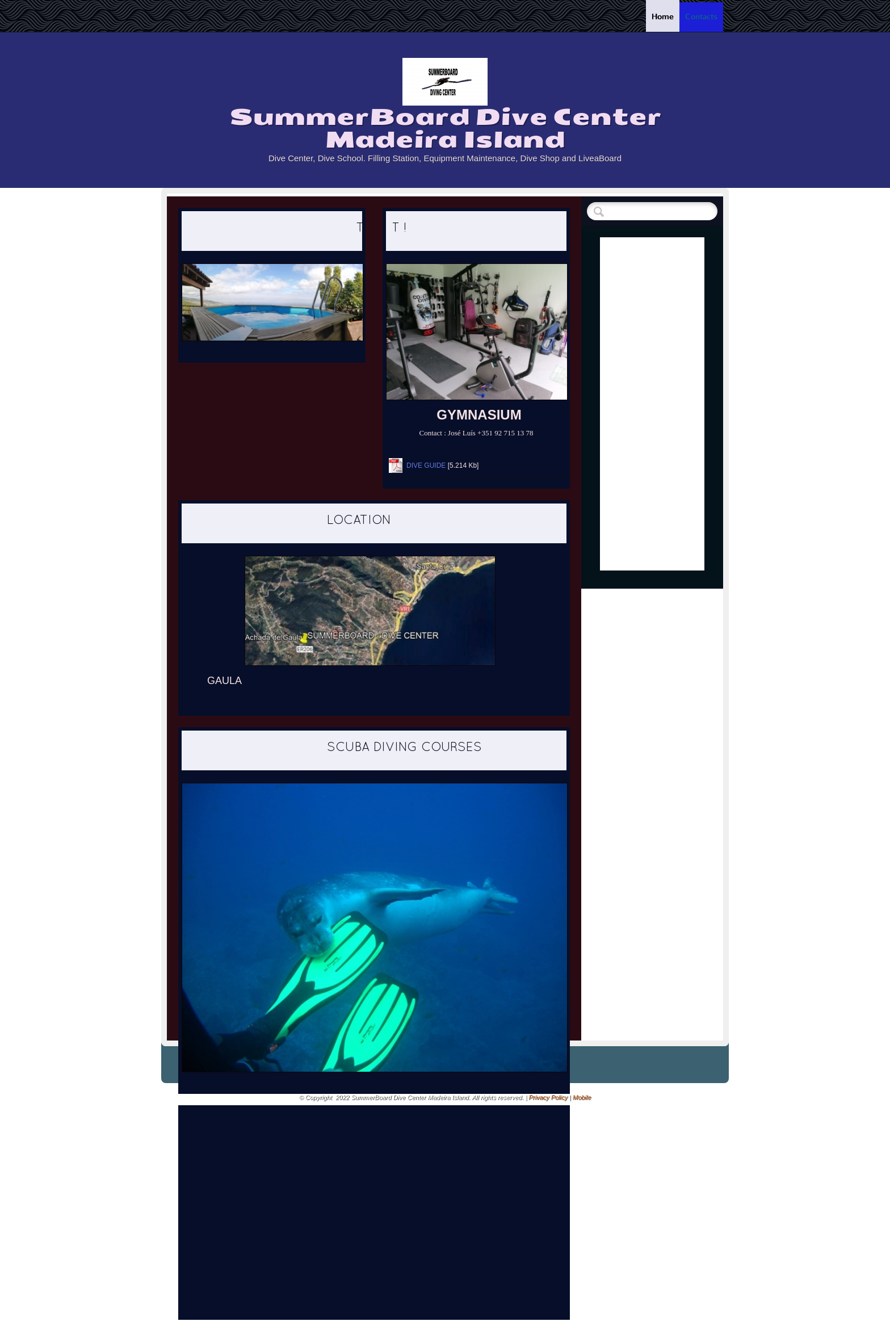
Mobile (582, 1097)
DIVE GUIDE (426, 465)
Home (663, 16)
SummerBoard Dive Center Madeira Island (445, 128)
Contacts (701, 16)
